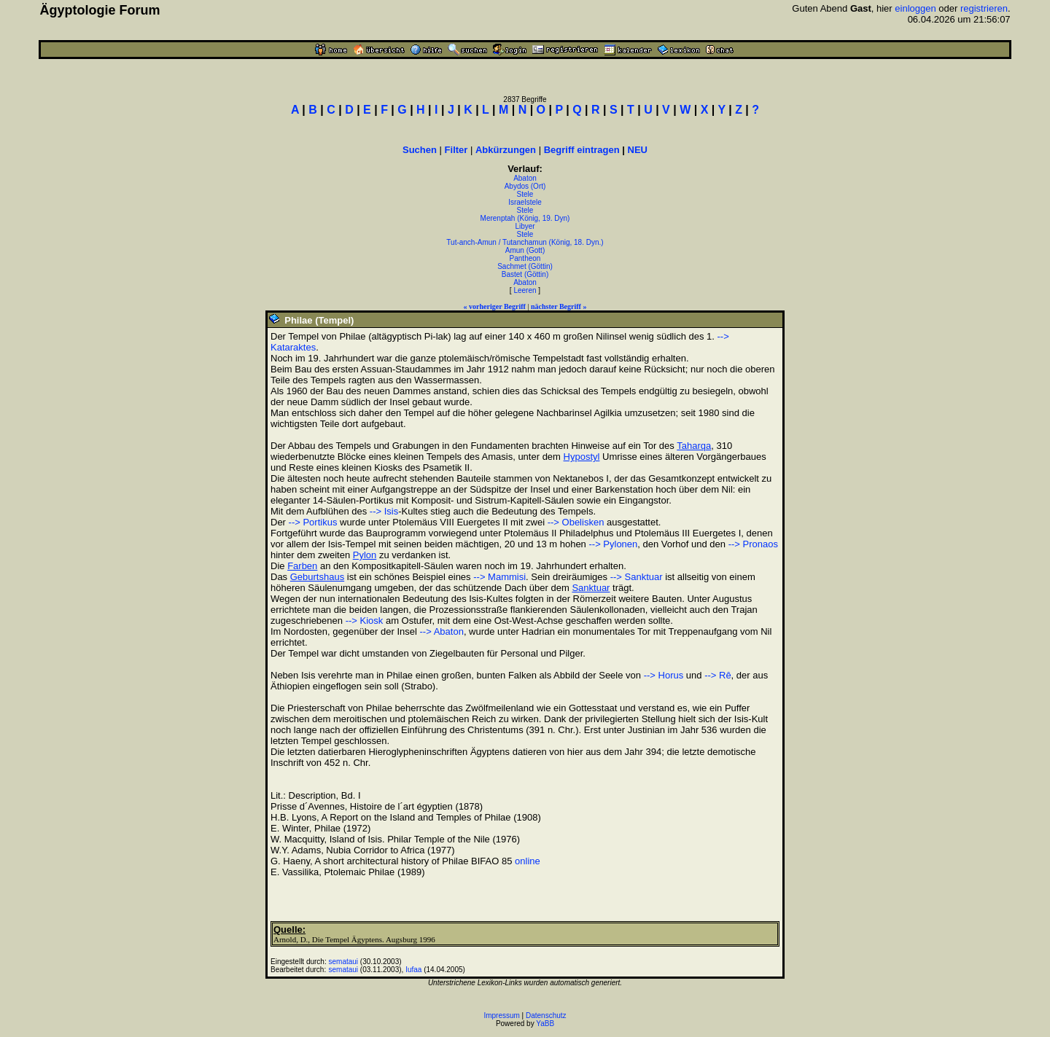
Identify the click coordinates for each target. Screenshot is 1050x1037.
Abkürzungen (505, 149)
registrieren (984, 8)
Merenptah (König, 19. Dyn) (525, 218)
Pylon (365, 554)
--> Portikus (313, 522)
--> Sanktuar (636, 576)
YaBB (545, 1024)
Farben (302, 565)
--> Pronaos (753, 544)
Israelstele (525, 202)
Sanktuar (591, 587)
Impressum (501, 1015)
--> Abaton (442, 631)
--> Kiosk (365, 620)
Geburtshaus (317, 576)
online (527, 861)
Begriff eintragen (582, 149)
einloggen (915, 8)
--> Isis (384, 511)
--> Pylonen (612, 544)
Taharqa (694, 445)
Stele (525, 194)
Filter (456, 149)
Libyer (524, 226)
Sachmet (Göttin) (525, 266)
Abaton (525, 178)
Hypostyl (582, 456)
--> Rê (717, 675)
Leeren (524, 290)
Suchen (419, 149)
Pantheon (525, 258)
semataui (344, 962)
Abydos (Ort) (525, 186)
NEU (638, 149)
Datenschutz (546, 1015)
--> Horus (664, 675)
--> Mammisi (499, 576)
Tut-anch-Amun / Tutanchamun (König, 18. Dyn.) (524, 242)
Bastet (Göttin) (525, 274)
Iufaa (413, 970)
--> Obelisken (576, 522)
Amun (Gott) (525, 250)
